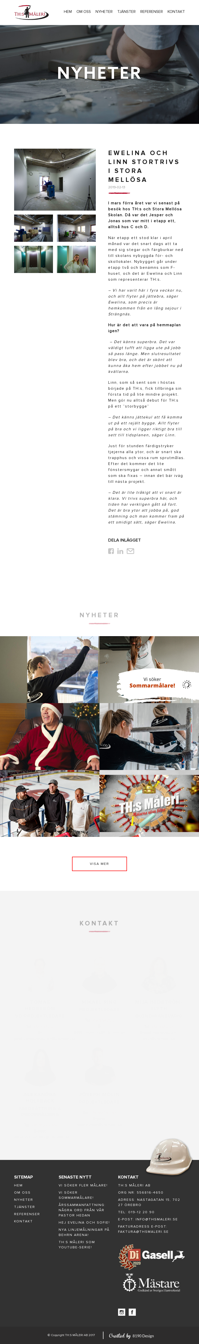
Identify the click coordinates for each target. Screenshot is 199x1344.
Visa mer (99, 864)
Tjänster (126, 11)
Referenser (151, 11)
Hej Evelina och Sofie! (84, 1222)
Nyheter (104, 11)
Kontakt (176, 11)
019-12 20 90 (141, 1212)
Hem (68, 11)
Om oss (83, 11)
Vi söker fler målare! (83, 1185)
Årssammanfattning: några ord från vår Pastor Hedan (82, 1210)
